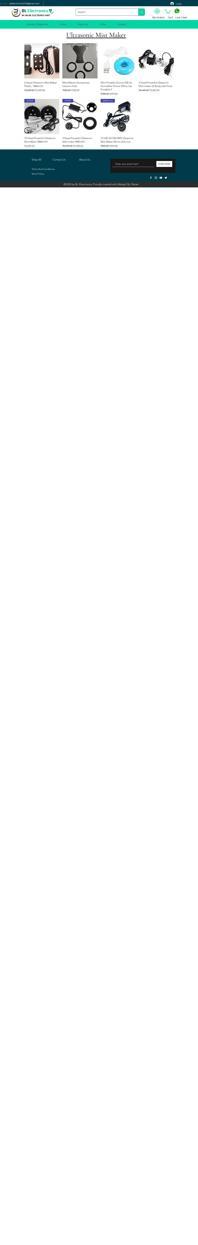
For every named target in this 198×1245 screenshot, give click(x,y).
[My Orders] (158, 17)
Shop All (36, 159)
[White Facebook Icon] (150, 177)
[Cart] (170, 17)
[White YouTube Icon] (160, 177)
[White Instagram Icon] (155, 177)
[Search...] (105, 12)
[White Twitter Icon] (165, 177)
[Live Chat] (181, 17)
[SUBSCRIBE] (164, 164)
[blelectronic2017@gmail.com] (24, 3)
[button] (168, 11)
